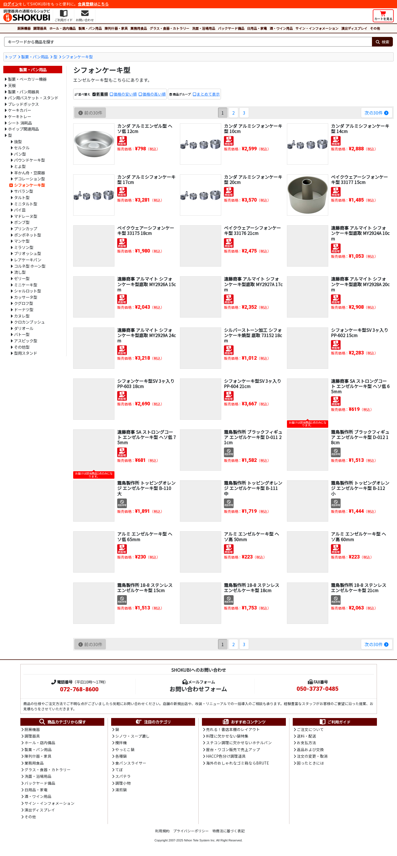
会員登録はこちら (93, 4)
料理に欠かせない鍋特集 (227, 736)
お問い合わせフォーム (198, 689)
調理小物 (123, 783)
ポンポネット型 (27, 235)
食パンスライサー (130, 763)
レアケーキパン (27, 259)
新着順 (102, 94)
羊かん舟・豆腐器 (29, 172)
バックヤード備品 (231, 28)
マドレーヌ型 (25, 216)
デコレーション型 (29, 179)
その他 (375, 28)
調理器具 (39, 28)
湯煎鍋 (121, 789)
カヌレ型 (21, 316)
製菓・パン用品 (90, 28)
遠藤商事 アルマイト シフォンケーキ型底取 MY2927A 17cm (253, 283)
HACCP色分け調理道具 (226, 756)
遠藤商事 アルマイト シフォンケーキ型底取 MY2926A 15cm (146, 283)
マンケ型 (21, 241)
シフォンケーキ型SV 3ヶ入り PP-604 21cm (252, 383)
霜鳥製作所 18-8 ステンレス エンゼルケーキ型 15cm (145, 588)
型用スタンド (25, 353)
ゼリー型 (21, 278)
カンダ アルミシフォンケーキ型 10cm (253, 128)
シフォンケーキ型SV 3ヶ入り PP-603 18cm (145, 383)
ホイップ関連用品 (23, 129)
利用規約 (162, 830)
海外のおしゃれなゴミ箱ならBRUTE (237, 763)
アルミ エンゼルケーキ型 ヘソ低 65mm (144, 536)
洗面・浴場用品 (203, 28)
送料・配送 (306, 736)
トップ (10, 56)
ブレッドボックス (23, 104)
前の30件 (90, 112)
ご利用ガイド (335, 722)
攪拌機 (121, 742)
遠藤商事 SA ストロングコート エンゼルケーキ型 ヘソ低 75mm (146, 437)
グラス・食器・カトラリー (169, 28)
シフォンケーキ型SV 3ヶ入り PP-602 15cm (359, 332)
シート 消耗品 (20, 123)
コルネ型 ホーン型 (29, 266)
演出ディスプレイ (354, 28)
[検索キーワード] (188, 42)
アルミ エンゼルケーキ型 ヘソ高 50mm (251, 536)
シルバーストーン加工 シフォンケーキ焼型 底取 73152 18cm (253, 335)
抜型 (18, 141)
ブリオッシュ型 (27, 253)
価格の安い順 (125, 94)
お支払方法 (306, 742)
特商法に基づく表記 (228, 830)
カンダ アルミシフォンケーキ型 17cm (146, 179)
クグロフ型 (23, 303)
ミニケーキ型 (25, 285)
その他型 (21, 347)
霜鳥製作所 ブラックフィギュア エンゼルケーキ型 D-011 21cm (253, 437)
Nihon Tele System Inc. (199, 840)
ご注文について (310, 729)
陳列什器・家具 (116, 28)
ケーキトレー (19, 116)
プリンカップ (25, 228)
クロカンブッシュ (29, 322)
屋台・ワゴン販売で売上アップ (233, 749)
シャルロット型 (27, 291)
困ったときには (310, 763)
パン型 (20, 154)
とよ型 (20, 166)
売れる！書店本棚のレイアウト (233, 729)
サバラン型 (23, 191)
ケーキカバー (19, 110)
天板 (12, 85)
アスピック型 (25, 340)
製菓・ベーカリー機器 (27, 79)
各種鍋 (121, 756)
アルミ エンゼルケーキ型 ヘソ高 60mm (358, 536)
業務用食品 (138, 28)
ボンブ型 (21, 222)
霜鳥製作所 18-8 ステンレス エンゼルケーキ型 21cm (358, 588)
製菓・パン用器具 (23, 91)
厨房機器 (24, 28)
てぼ (119, 769)
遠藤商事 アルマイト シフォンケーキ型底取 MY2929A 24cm (146, 335)
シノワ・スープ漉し (132, 736)
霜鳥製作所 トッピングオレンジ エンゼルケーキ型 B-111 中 (253, 488)
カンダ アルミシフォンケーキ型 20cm (253, 179)
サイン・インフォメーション (316, 28)
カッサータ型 (25, 297)
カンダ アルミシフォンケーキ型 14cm (360, 128)
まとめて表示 (208, 94)
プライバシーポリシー (191, 830)
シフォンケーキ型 (77, 56)
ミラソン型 (23, 247)
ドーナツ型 (23, 309)
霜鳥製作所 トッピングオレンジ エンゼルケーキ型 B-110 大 (146, 488)
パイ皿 (20, 210)
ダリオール (23, 328)
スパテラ (123, 776)
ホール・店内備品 (62, 28)
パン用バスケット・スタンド (33, 98)
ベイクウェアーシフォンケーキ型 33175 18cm (145, 230)
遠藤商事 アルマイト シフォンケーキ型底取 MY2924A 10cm (360, 233)
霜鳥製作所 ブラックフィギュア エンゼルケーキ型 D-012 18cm (360, 437)
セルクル (21, 147)
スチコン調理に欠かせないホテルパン (239, 742)
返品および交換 (310, 749)
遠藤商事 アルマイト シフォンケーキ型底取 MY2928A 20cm (360, 283)
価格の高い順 (154, 94)
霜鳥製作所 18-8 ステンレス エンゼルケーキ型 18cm (251, 588)
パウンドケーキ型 (29, 160)
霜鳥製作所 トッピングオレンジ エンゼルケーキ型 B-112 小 (360, 488)
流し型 (20, 272)
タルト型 (21, 197)
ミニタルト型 (25, 204)
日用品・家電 (257, 28)
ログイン (11, 4)
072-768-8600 (79, 689)
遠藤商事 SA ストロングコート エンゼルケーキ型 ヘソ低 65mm (360, 386)
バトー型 (21, 334)
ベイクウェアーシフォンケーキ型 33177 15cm (359, 179)
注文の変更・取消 (312, 756)
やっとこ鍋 (125, 749)
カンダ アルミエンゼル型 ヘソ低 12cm (144, 128)
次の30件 (377, 112)
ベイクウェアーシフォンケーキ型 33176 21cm (252, 230)
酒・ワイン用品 (281, 28)
